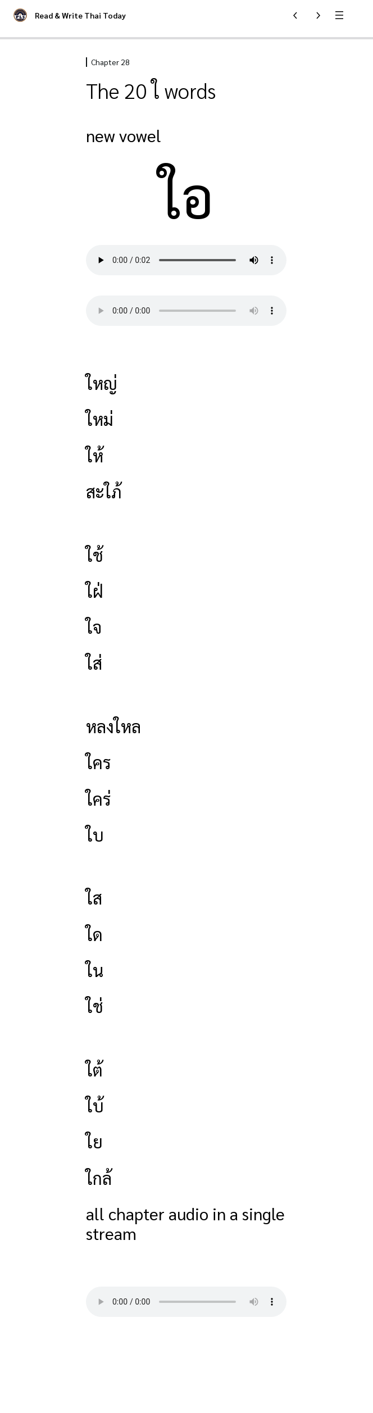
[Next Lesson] (318, 15)
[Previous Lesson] (295, 15)
